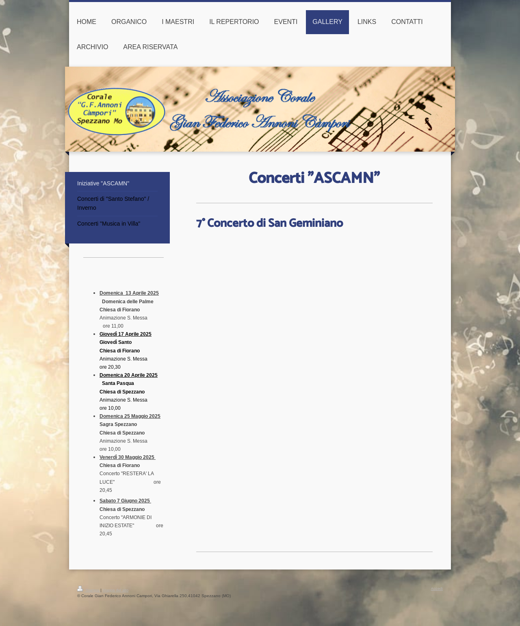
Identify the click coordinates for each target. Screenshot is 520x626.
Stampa (88, 590)
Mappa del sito (116, 590)
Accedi (437, 588)
